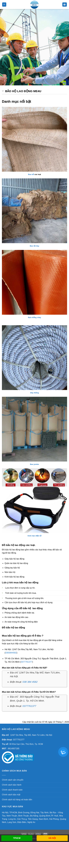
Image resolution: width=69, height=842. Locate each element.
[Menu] (4, 4)
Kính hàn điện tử (34, 536)
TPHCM (16, 838)
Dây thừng (34, 393)
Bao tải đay (34, 246)
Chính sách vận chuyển (12, 780)
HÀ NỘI (52, 838)
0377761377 (26, 662)
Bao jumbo (34, 464)
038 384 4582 (30, 682)
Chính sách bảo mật (11, 795)
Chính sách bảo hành (11, 785)
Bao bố (31, 174)
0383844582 (11, 653)
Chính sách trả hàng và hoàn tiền (17, 799)
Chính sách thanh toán (12, 790)
